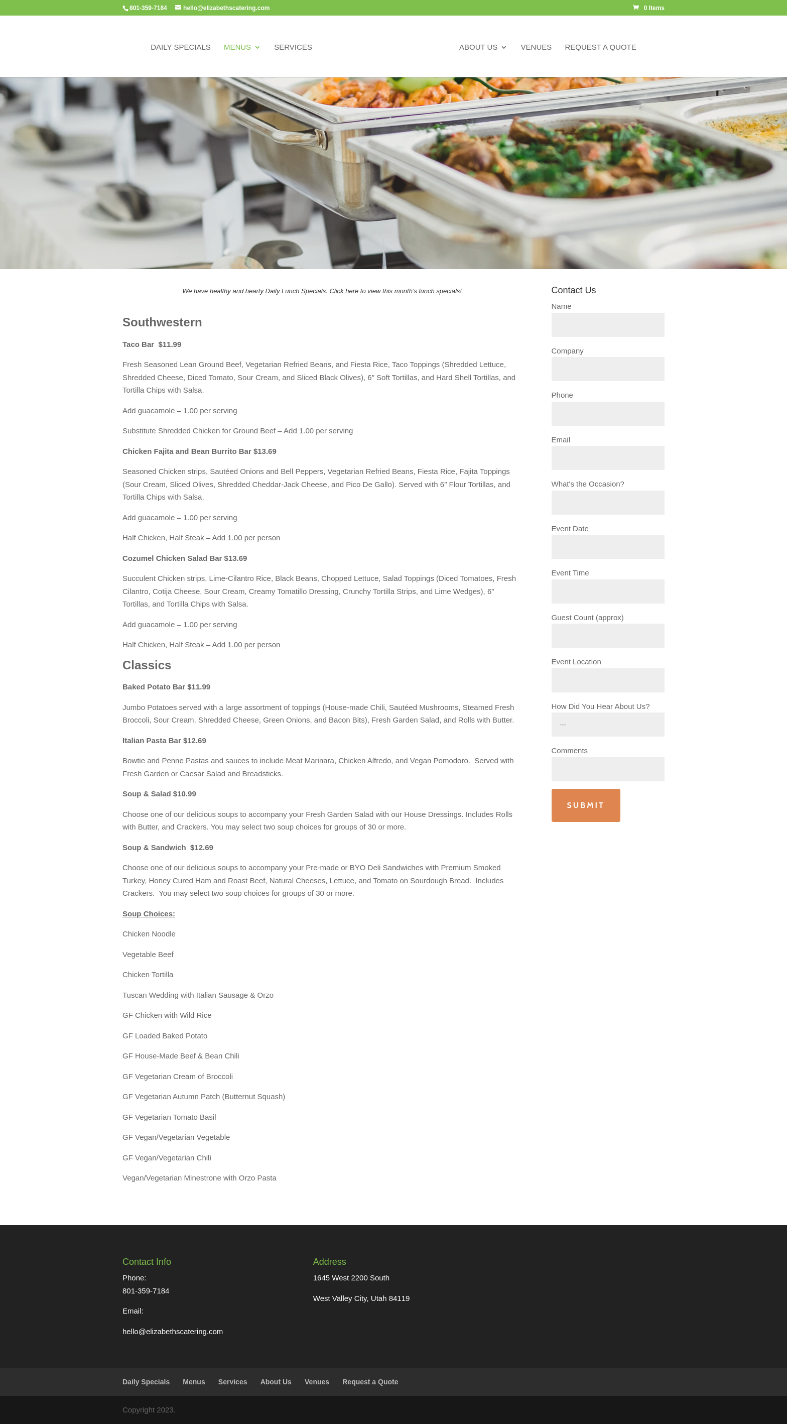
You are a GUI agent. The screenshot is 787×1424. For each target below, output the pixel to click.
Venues (536, 47)
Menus (237, 47)
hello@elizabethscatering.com (172, 1331)
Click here (343, 291)
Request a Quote (600, 47)
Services (293, 47)
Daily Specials (181, 47)
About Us (478, 47)
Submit (586, 805)
